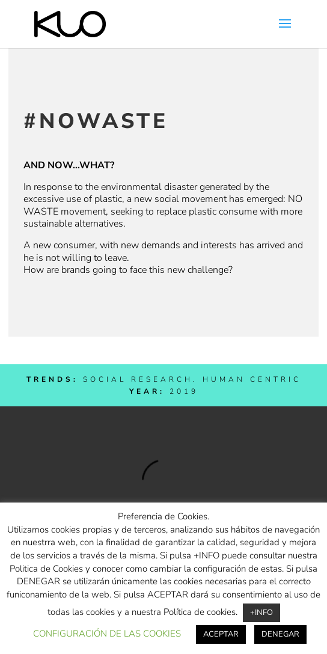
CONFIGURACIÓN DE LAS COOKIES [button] (107, 634)
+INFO (261, 612)
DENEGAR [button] (280, 634)
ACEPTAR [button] (221, 634)
